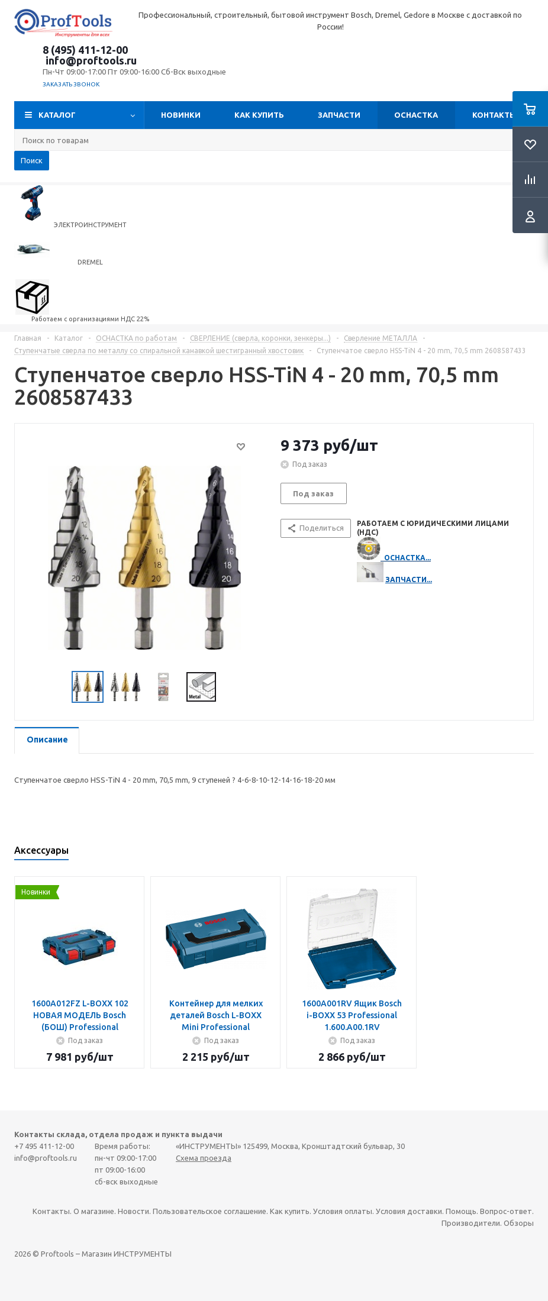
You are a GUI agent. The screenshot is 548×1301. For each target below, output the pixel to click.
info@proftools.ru (91, 60)
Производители (470, 1223)
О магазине (93, 1211)
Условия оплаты (342, 1211)
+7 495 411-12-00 (44, 1146)
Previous (57, 687)
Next (230, 687)
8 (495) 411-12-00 (85, 49)
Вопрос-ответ (506, 1211)
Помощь (461, 1211)
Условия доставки (409, 1211)
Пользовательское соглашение (209, 1211)
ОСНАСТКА (416, 115)
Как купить (259, 115)
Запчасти (339, 115)
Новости (133, 1211)
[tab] (46, 740)
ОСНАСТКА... (407, 557)
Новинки (181, 115)
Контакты (494, 115)
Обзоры (519, 1223)
